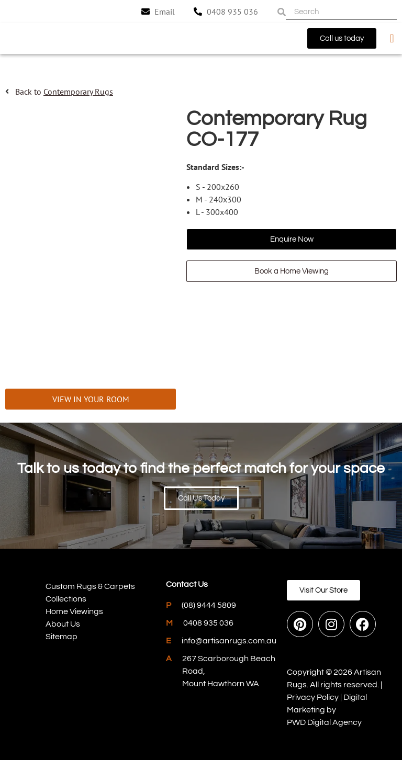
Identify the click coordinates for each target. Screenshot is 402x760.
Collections (66, 599)
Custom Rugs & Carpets (90, 586)
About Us (63, 624)
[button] (392, 38)
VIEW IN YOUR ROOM (90, 399)
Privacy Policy (313, 697)
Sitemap (61, 636)
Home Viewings (74, 611)
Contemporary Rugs (78, 91)
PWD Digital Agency (324, 722)
